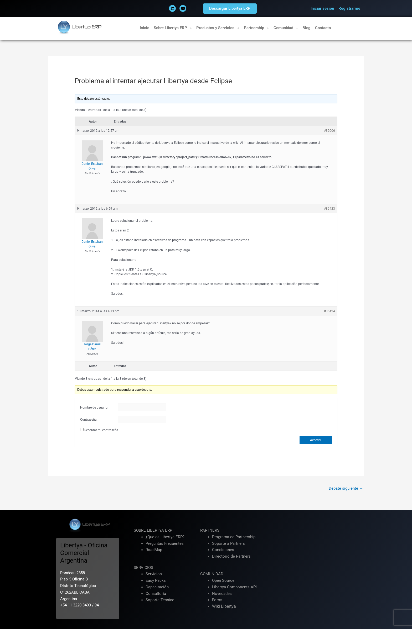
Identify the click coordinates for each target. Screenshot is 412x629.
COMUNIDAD (211, 574)
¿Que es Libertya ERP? (165, 537)
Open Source (223, 580)
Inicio (144, 27)
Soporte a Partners (228, 543)
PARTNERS (209, 530)
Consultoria (156, 593)
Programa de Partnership (233, 537)
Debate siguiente (346, 488)
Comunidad (286, 28)
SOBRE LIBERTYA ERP (153, 530)
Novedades (222, 593)
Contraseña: (88, 419)
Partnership (256, 28)
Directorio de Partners (231, 556)
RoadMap (154, 550)
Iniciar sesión (322, 8)
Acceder (315, 440)
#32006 (329, 131)
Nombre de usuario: (94, 407)
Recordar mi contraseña (101, 430)
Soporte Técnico (160, 600)
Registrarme (349, 8)
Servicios (154, 574)
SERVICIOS (143, 567)
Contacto (323, 27)
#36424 (329, 311)
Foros (217, 600)
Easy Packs (156, 580)
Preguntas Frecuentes (165, 543)
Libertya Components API (234, 587)
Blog (306, 27)
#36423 (329, 208)
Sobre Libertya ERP (173, 28)
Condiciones (223, 550)
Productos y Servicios (217, 28)
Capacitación (157, 587)
